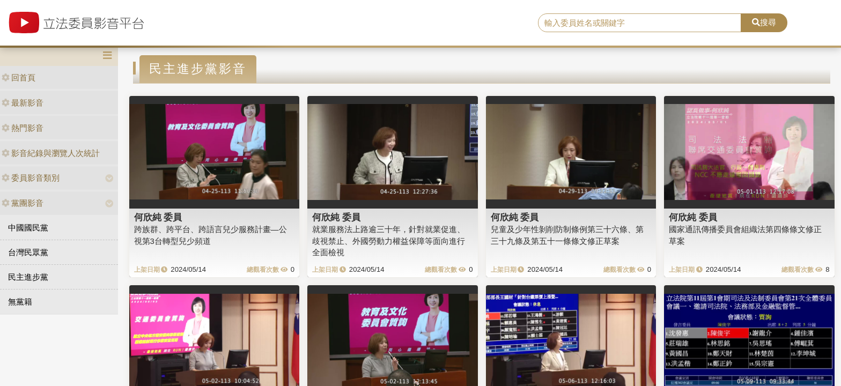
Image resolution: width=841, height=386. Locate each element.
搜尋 (764, 22)
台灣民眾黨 (28, 252)
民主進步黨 (28, 276)
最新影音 (22, 102)
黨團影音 (22, 202)
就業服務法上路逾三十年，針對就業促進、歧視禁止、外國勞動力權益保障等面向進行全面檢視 (388, 241)
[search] (640, 23)
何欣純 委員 (158, 217)
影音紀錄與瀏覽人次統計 (51, 153)
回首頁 (18, 77)
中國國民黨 (28, 227)
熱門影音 (22, 127)
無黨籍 (20, 301)
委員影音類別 (31, 177)
